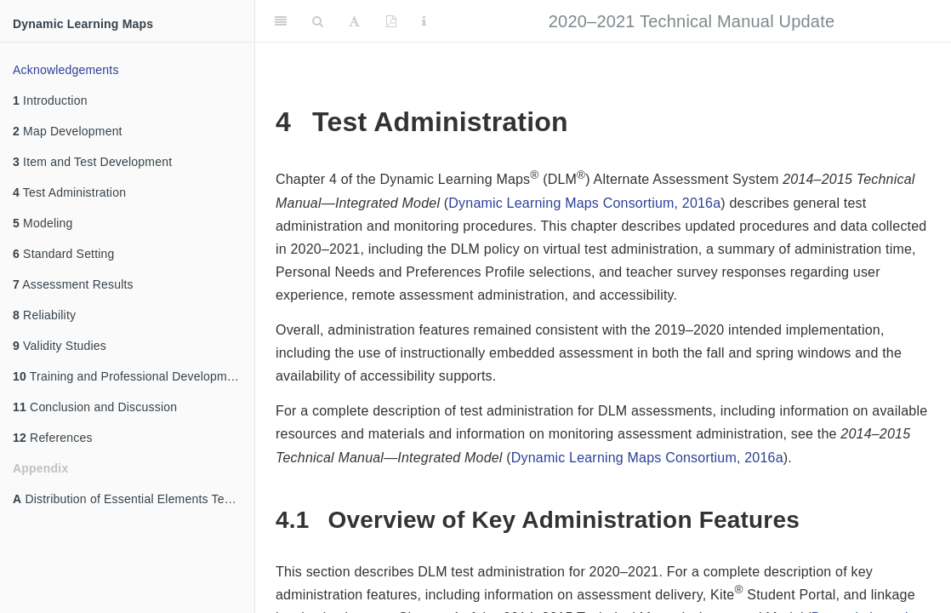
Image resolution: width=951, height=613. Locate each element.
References (53, 437)
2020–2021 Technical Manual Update (691, 21)
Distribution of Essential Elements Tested (130, 499)
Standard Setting (64, 254)
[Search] (317, 21)
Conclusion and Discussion (95, 407)
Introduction (50, 100)
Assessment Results (73, 284)
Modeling (43, 223)
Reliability (44, 315)
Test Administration (69, 192)
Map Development (67, 131)
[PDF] (391, 21)
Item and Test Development (92, 162)
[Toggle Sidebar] (280, 21)
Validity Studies (59, 345)
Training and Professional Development (128, 376)
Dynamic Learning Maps (83, 24)
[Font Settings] (354, 21)
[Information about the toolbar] (424, 21)
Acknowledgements (66, 70)
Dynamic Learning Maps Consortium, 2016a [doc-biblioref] (584, 203)
